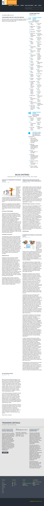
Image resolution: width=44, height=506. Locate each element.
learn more (5, 452)
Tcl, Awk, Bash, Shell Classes (39, 85)
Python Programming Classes (39, 66)
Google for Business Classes (39, 119)
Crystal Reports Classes (32, 68)
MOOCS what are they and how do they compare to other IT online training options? (32, 180)
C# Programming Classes (33, 51)
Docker (32, 150)
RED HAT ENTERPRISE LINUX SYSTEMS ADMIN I (34, 145)
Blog (2, 489)
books (6, 15)
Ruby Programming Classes (39, 70)
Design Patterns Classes (32, 75)
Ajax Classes (33, 31)
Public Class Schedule (29, 5)
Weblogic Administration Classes (40, 104)
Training (22, 5)
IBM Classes (33, 95)
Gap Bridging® (4, 484)
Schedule (3, 485)
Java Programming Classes (33, 98)
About (36, 5)
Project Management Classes (39, 127)
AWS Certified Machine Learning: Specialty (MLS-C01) (34, 139)
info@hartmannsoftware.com (28, 483)
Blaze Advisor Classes (32, 42)
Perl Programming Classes (39, 62)
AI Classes (32, 29)
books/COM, (11, 15)
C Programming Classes (33, 46)
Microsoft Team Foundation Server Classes (39, 44)
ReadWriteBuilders (31, 219)
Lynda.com (36, 213)
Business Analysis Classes (32, 119)
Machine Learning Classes (39, 27)
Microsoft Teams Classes (32, 128)
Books (3, 492)
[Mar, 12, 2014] (4, 182)
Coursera (24, 200)
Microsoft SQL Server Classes (39, 38)
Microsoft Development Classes (39, 34)
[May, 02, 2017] (25, 237)
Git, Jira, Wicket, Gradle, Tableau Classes (32, 91)
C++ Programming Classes (33, 55)
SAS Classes (39, 73)
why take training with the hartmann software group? (7, 430)
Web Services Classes (38, 100)
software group (35, 501)
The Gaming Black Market (7, 373)
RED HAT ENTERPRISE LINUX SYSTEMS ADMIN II (34, 155)
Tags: (8, 182)
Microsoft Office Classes (39, 123)
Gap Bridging (16, 5)
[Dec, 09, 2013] (25, 182)
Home (3, 15)
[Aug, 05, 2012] (4, 374)
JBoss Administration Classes (33, 102)
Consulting (10, 5)
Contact (39, 5)
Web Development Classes (39, 96)
